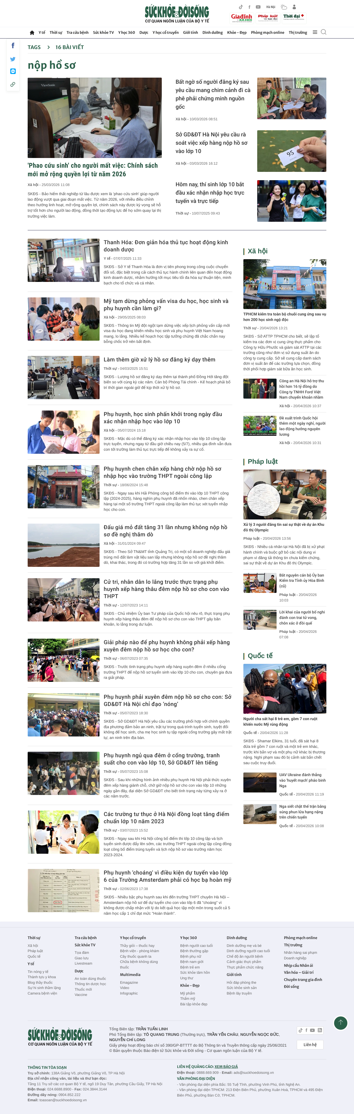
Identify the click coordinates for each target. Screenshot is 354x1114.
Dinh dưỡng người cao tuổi (248, 951)
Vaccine (81, 995)
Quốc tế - (251, 733)
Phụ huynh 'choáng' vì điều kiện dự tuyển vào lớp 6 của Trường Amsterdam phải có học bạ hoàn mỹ (167, 876)
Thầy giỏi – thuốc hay (137, 946)
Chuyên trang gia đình (303, 980)
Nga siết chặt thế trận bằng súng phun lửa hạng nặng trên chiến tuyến (302, 812)
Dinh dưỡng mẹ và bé (244, 946)
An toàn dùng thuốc (90, 979)
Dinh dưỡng (212, 32)
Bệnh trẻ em (190, 967)
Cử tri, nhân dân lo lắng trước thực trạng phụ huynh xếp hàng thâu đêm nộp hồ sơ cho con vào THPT (166, 589)
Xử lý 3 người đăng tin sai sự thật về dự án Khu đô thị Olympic (283, 527)
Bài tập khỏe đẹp (193, 1004)
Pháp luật (263, 461)
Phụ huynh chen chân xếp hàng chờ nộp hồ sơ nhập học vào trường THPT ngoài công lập (162, 472)
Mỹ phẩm (187, 993)
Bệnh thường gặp (194, 951)
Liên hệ (310, 1044)
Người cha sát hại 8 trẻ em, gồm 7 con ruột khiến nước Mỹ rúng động (280, 722)
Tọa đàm (82, 952)
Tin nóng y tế (38, 972)
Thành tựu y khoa (42, 977)
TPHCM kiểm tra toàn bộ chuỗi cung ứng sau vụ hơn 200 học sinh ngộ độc (284, 317)
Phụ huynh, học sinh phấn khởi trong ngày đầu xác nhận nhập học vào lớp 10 (163, 418)
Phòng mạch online (267, 32)
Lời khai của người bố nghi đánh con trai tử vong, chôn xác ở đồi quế (302, 617)
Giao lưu (81, 958)
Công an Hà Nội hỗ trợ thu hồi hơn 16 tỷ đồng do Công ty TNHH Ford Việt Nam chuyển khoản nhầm (301, 389)
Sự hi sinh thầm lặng (44, 988)
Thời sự (56, 32)
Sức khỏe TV (103, 32)
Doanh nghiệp (295, 958)
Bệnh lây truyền (239, 993)
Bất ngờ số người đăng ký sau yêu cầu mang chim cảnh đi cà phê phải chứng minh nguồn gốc (213, 94)
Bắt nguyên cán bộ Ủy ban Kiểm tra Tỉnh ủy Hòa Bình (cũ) (301, 580)
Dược (143, 32)
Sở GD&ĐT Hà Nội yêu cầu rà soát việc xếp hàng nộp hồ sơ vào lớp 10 (212, 142)
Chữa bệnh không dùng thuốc (139, 964)
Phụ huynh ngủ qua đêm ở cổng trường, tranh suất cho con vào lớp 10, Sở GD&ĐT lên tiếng (162, 759)
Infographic (129, 993)
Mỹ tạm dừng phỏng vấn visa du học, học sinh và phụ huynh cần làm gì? (166, 305)
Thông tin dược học (90, 984)
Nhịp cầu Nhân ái (298, 965)
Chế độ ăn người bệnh (245, 956)
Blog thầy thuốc (40, 982)
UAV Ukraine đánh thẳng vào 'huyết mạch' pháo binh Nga (302, 780)
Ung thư (186, 978)
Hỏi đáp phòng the (241, 982)
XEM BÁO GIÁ (226, 1066)
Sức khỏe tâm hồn (195, 972)
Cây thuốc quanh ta (135, 956)
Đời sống (291, 987)
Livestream (83, 963)
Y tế (42, 32)
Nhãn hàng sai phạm (300, 952)
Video (124, 988)
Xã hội (258, 251)
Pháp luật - (252, 538)
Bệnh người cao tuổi (196, 946)
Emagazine (129, 982)
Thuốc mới (83, 989)
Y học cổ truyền (166, 32)
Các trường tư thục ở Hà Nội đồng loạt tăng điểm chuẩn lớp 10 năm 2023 (166, 818)
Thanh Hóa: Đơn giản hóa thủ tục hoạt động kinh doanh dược (166, 246)
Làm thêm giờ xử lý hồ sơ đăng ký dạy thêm (159, 359)
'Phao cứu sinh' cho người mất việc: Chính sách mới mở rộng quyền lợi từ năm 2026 (93, 170)
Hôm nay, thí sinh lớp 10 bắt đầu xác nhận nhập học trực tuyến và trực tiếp (210, 192)
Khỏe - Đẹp (237, 32)
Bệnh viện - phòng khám (139, 951)
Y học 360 (126, 32)
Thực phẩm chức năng (245, 967)
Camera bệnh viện (42, 993)
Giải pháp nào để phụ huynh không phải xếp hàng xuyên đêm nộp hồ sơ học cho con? (167, 646)
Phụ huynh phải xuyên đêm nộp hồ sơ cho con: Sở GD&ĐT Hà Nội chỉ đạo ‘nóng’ (167, 700)
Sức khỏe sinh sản (242, 988)
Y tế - (108, 258)
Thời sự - (184, 213)
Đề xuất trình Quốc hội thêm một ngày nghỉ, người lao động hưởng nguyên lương (302, 426)
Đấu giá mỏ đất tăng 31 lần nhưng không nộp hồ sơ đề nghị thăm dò (165, 531)
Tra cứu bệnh (78, 32)
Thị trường (298, 32)
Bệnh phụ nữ (190, 956)
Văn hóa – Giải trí (299, 972)
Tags (39, 47)
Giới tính (190, 32)
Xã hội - (34, 185)
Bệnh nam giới (191, 962)
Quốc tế (260, 656)
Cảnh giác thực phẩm (244, 962)
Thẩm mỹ (187, 998)
